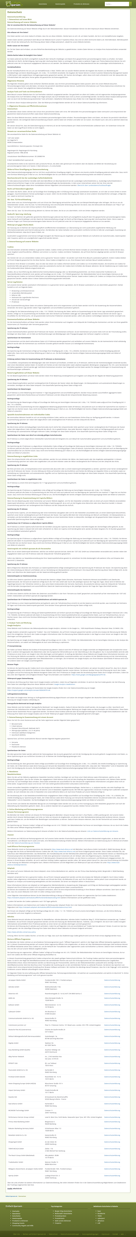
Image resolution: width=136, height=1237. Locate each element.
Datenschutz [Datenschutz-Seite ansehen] (53, 1234)
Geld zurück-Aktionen (63, 1221)
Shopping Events (18, 1223)
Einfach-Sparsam (15, 1206)
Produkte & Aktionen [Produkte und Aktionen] (81, 4)
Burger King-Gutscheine (63, 1211)
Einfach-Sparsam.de (11, 1196)
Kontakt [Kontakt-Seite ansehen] (115, 1234)
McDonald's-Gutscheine (63, 1213)
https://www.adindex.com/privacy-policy (21, 932)
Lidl (99, 1223)
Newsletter (16, 1214)
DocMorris (101, 1213)
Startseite (15, 1211)
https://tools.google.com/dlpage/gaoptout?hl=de (89, 675)
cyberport (101, 1218)
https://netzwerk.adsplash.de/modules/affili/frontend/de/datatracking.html (34, 898)
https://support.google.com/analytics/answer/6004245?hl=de (29, 690)
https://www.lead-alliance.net (62, 849)
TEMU (100, 1216)
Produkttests (59, 1218)
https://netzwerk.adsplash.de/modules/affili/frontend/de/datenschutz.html (45, 907)
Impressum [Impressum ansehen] (106, 1234)
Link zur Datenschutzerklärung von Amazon (102, 831)
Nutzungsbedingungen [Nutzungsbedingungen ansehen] (90, 1234)
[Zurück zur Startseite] (30, 2)
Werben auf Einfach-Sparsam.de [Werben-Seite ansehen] (34, 1234)
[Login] (98, 3)
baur (99, 1211)
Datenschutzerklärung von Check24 (27, 843)
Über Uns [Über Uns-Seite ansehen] (16, 1234)
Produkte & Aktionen (20, 1221)
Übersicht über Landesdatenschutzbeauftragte (94, 185)
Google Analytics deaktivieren (64, 684)
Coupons (58, 1223)
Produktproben (60, 1216)
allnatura (101, 1221)
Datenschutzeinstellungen (70, 1234)
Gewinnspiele (60, 4)
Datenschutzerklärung (112, 980)
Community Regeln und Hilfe (22, 1226)
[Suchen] (130, 4)
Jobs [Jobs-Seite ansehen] (122, 1234)
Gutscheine (43, 4)
